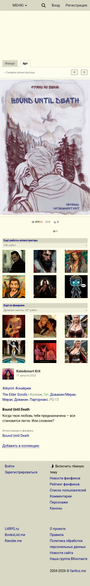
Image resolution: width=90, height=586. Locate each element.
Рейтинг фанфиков (65, 484)
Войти (9, 466)
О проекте (58, 529)
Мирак (7, 399)
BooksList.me (15, 535)
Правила (57, 535)
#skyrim (8, 388)
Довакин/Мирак (63, 394)
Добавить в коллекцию (20, 446)
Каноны (56, 508)
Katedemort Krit (28, 371)
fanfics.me (78, 571)
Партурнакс (39, 399)
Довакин (21, 399)
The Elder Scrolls (14, 394)
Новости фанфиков (65, 478)
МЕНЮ (19, 5)
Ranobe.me (13, 541)
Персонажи (59, 502)
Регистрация (76, 5)
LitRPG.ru (12, 529)
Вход (56, 5)
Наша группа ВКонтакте (69, 559)
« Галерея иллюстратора (19, 72)
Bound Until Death (15, 436)
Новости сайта (61, 553)
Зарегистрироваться (21, 472)
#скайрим (23, 388)
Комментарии (61, 496)
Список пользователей (68, 490)
